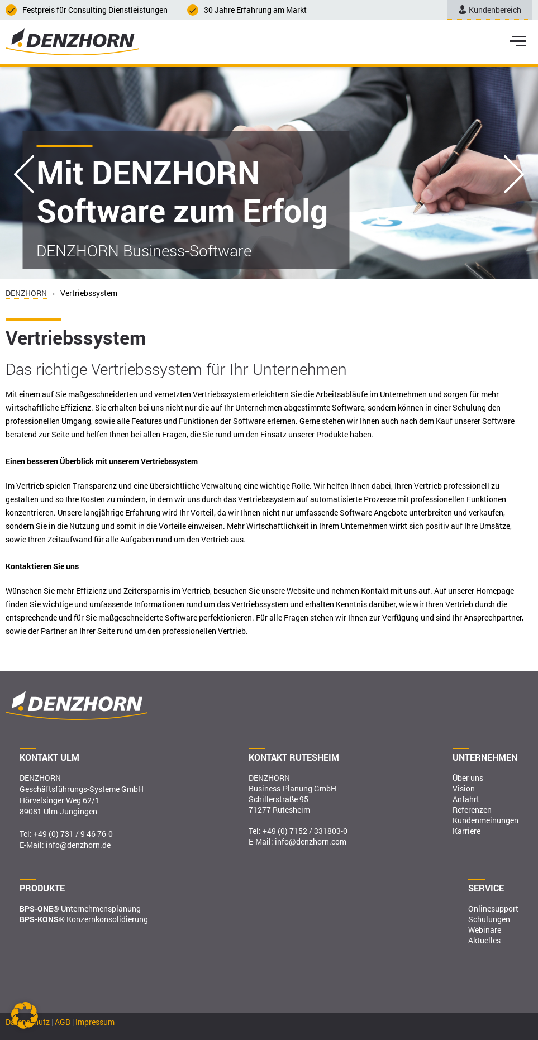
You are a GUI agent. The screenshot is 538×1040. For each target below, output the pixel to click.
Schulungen (489, 919)
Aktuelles (484, 940)
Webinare (484, 929)
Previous (24, 174)
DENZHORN (26, 293)
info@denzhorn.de (78, 844)
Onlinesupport (493, 908)
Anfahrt (466, 799)
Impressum (95, 1022)
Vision (464, 788)
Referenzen (472, 809)
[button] (24, 1015)
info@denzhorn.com (310, 841)
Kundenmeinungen (485, 820)
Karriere (466, 831)
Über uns (468, 777)
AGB (62, 1022)
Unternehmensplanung (80, 908)
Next (514, 174)
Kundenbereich (490, 9)
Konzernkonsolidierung (84, 919)
